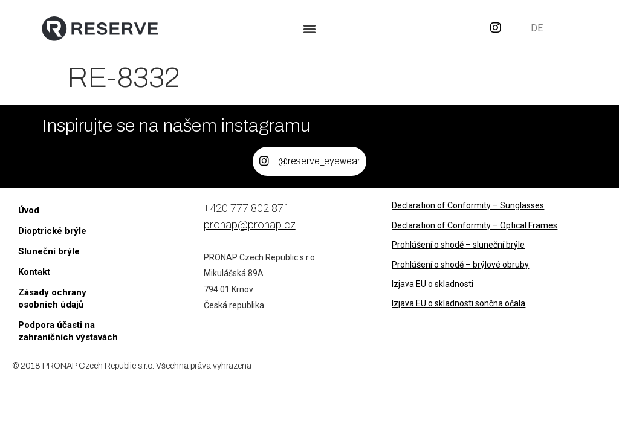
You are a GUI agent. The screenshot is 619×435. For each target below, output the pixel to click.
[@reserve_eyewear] (264, 161)
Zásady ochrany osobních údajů (52, 298)
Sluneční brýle (49, 251)
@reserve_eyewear (320, 161)
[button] (310, 28)
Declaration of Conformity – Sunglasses (468, 205)
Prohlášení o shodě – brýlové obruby (460, 264)
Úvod (28, 210)
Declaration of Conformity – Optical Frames (474, 225)
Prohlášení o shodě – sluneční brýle (458, 245)
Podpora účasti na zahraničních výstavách (68, 331)
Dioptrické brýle (52, 230)
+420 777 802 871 (247, 208)
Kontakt (34, 271)
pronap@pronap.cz (250, 224)
